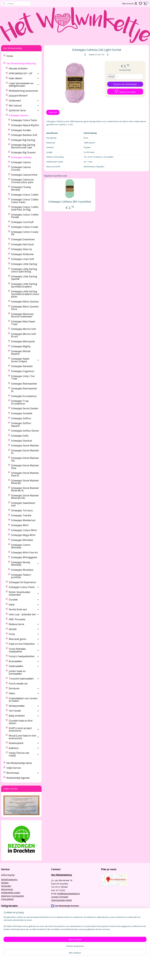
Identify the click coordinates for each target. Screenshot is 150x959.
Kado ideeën (24, 78)
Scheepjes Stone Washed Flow (25, 467)
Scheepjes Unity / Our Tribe (23, 377)
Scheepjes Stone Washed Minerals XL (25, 489)
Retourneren (7, 889)
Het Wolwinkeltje (61, 874)
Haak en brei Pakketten (24, 643)
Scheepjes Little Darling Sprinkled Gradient (24, 285)
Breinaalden (24, 661)
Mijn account (130, 3)
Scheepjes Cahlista (21, 157)
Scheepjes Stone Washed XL (25, 452)
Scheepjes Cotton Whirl (24, 530)
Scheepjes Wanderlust (23, 520)
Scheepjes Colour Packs (24, 120)
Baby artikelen (24, 715)
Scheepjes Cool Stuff (22, 222)
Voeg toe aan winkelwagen (125, 84)
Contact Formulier (59, 896)
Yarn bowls (24, 710)
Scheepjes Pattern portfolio (21, 576)
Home (9, 56)
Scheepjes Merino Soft (23, 329)
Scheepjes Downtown (23, 239)
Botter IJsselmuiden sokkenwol (24, 593)
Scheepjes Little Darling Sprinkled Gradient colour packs (25, 294)
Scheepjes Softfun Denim (25, 430)
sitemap (86, 954)
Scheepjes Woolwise (22, 569)
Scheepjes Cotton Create (24, 227)
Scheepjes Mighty (20, 346)
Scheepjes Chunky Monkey (21, 188)
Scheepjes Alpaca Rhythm (25, 125)
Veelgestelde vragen (10, 892)
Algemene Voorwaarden (12, 895)
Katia (24, 604)
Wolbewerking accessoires (23, 90)
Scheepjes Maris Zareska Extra (25, 308)
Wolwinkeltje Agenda (17, 777)
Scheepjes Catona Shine (24, 174)
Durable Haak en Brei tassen (21, 722)
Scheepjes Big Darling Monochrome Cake (23, 146)
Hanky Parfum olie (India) (24, 754)
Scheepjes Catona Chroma (21, 168)
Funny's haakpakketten (24, 656)
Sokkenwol (24, 100)
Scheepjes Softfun (21, 418)
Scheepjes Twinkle (21, 515)
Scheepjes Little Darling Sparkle (24, 278)
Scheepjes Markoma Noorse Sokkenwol (22, 315)
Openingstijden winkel (61, 900)
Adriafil (24, 629)
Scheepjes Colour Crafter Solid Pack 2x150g (25, 208)
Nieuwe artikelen (18, 68)
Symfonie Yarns (24, 110)
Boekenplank (24, 743)
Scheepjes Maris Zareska (25, 301)
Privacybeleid (7, 899)
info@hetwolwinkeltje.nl (68, 893)
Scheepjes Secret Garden (24, 408)
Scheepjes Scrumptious (24, 396)
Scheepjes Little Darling (24, 264)
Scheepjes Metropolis (23, 341)
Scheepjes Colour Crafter (25, 194)
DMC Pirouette (17, 619)
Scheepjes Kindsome (22, 254)
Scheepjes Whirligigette (24, 557)
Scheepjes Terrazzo (22, 510)
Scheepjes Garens (24, 115)
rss (92, 954)
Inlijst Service (13, 767)
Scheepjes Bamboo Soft (24, 135)
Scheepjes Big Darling (23, 140)
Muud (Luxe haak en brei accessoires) (24, 737)
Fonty (24, 634)
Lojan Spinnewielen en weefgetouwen (24, 85)
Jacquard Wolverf (18, 95)
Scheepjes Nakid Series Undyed (25, 360)
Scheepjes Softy (19, 435)
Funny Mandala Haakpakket (24, 650)
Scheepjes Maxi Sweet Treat (23, 323)
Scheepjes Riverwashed (24, 383)
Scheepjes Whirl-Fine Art (24, 552)
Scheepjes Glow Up (21, 249)
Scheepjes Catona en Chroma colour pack (22, 181)
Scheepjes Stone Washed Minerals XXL (25, 497)
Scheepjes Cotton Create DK (24, 233)
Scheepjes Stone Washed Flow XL (25, 474)
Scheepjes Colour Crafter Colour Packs (25, 201)
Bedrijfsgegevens (9, 879)
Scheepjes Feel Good (22, 244)
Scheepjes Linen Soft (22, 259)
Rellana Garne (24, 624)
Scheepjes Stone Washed (25, 445)
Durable (24, 599)
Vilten (24, 693)
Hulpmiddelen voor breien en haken (23, 700)
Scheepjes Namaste (22, 366)
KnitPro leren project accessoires (24, 729)
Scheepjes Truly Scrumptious (20, 402)
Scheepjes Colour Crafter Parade (25, 216)
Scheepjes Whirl (20, 525)
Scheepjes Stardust (21, 440)
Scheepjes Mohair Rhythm (21, 352)
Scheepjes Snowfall (21, 413)
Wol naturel (24, 105)
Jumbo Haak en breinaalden (17, 672)
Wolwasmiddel (24, 705)
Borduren (24, 688)
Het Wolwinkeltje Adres (19, 763)
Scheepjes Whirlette (22, 540)
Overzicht (53, 112)
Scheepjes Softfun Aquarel (21, 424)
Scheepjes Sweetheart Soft (23, 504)
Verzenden (6, 886)
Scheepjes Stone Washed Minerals (25, 482)
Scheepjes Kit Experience (22, 582)
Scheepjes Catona (21, 162)
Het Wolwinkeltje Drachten (65, 906)
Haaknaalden (24, 666)
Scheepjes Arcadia (21, 130)
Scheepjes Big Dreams (23, 152)
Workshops (22, 772)
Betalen (4, 882)
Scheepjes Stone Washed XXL (25, 459)
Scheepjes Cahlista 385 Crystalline (69, 201)
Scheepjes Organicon (22, 371)
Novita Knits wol (24, 609)
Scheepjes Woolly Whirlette (25, 564)
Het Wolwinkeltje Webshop (22, 63)
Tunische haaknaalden (24, 678)
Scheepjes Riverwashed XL (24, 390)
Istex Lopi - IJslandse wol (24, 614)
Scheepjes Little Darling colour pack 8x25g (24, 270)
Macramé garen (24, 639)
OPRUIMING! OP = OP (24, 73)
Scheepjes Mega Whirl (23, 535)
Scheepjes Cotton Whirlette (20, 546)
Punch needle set (18, 683)
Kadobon (24, 748)
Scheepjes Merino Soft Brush (23, 335)
